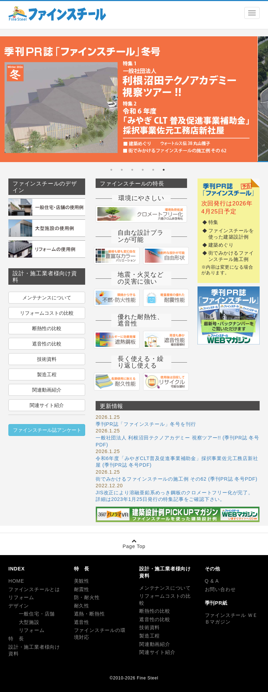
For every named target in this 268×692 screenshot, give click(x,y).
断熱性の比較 (46, 328)
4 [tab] (132, 169)
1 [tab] (163, 169)
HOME (16, 581)
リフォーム (21, 597)
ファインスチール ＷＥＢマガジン (231, 618)
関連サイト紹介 (47, 405)
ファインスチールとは (34, 589)
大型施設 (23, 622)
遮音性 (81, 622)
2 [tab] (153, 169)
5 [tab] (121, 169)
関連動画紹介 (46, 390)
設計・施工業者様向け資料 (34, 650)
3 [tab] (142, 169)
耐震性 (81, 589)
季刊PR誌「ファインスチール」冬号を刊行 (146, 424)
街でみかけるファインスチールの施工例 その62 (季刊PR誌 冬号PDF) (177, 479)
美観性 (81, 581)
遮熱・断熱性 (89, 614)
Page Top (133, 543)
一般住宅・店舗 (31, 614)
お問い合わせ (220, 589)
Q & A (212, 581)
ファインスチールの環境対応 (100, 633)
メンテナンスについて (46, 297)
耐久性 (81, 606)
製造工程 (47, 374)
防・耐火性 (87, 597)
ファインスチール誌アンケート (47, 430)
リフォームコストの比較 (47, 313)
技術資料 (47, 359)
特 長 (16, 638)
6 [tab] (111, 169)
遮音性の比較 (46, 344)
